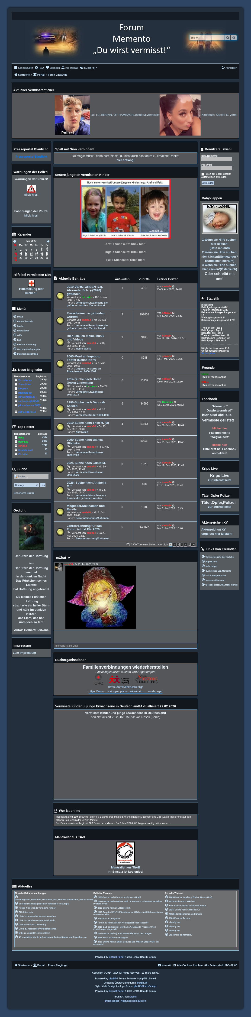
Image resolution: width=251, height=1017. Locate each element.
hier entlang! (125, 160)
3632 (44, 437)
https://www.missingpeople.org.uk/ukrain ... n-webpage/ (125, 691)
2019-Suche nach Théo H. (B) (88, 422)
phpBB (112, 978)
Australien (82, 432)
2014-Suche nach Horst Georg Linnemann (84, 380)
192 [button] (193, 544)
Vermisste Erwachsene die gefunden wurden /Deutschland (87, 304)
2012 (44, 441)
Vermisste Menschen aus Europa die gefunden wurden (86, 496)
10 (46, 453)
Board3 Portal (116, 957)
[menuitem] (39, 68)
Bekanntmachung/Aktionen (92, 518)
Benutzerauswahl (216, 149)
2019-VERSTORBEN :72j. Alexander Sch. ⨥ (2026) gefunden (85, 290)
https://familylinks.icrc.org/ (125, 687)
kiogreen (23, 388)
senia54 (166, 286)
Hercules (87, 297)
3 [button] (178, 544)
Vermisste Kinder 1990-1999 (92, 415)
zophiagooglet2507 (28, 401)
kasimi (133, 996)
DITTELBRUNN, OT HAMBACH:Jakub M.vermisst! (159, 115)
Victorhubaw (25, 380)
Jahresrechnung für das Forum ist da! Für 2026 (84, 527)
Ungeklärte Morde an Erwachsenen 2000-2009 (84, 370)
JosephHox (24, 384)
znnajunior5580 (26, 397)
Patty (21, 437)
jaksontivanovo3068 (29, 405)
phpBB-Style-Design (145, 986)
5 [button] (185, 544)
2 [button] (174, 544)
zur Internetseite (219, 480)
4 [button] (181, 544)
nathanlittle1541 (27, 412)
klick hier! (31, 194)
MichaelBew (25, 393)
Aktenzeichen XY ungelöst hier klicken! (216, 531)
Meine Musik (83, 348)
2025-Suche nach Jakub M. (86, 463)
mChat (61, 558)
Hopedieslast (25, 450)
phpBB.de (141, 982)
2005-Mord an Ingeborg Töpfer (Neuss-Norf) (83, 358)
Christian (23, 454)
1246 (44, 445)
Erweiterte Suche (24, 493)
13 (46, 449)
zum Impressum (24, 652)
